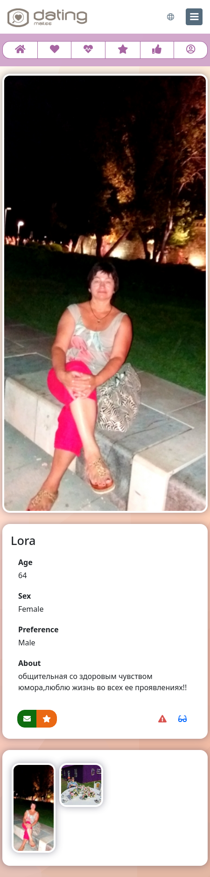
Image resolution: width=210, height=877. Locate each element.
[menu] (194, 16)
